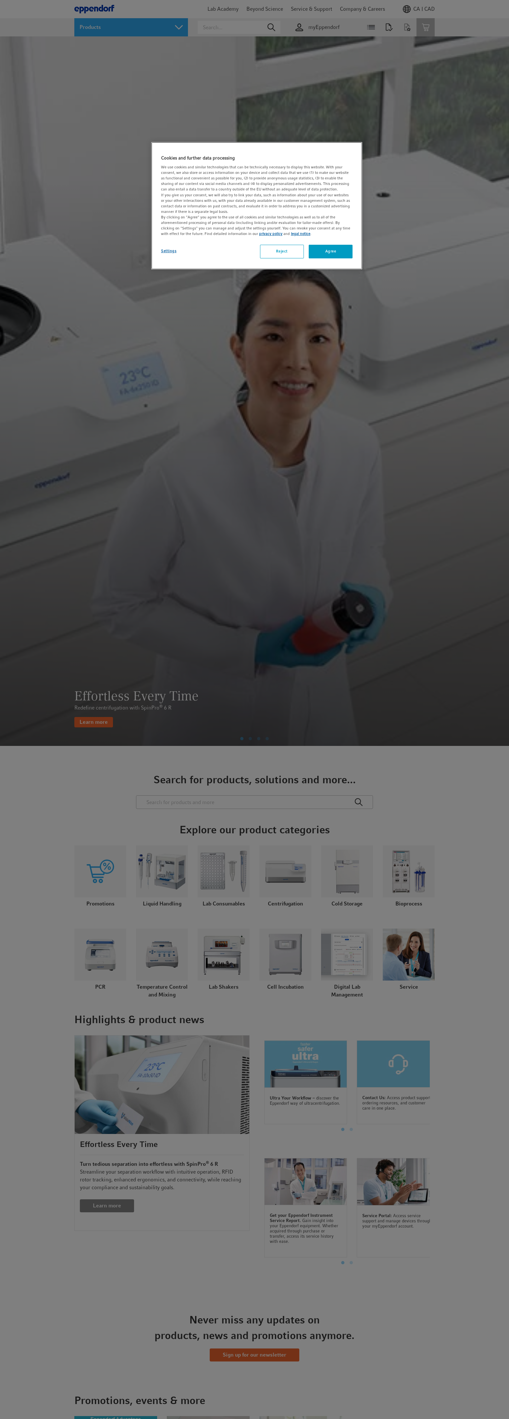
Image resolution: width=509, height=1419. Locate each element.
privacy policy (270, 233)
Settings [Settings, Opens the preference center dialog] (169, 251)
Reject (281, 251)
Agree (330, 251)
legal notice (300, 233)
